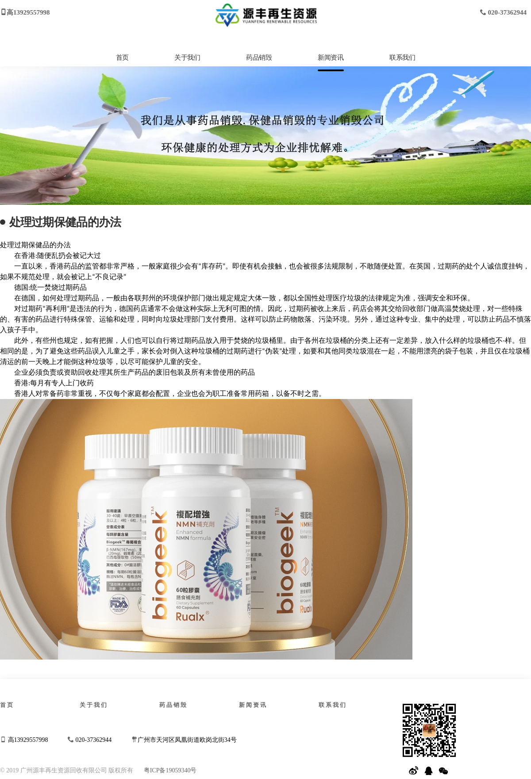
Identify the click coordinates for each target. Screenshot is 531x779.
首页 (122, 57)
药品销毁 (259, 57)
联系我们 (402, 57)
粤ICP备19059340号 (170, 770)
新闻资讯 (330, 57)
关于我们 (187, 57)
